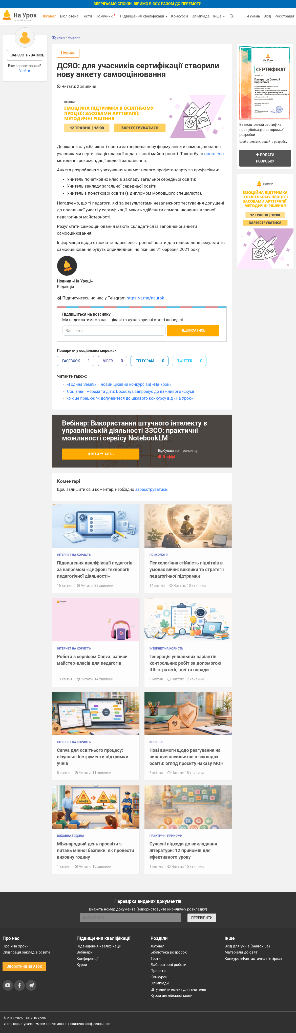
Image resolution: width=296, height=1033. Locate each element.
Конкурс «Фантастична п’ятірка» (253, 958)
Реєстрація (284, 16)
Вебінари (85, 952)
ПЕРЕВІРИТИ (202, 918)
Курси (82, 964)
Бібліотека (69, 16)
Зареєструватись (27, 55)
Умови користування (51, 1024)
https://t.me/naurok (145, 297)
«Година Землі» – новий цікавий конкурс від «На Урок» (119, 384)
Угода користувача (18, 1024)
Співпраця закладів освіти (26, 952)
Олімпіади (160, 983)
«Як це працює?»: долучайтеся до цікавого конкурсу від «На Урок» (130, 398)
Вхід (267, 16)
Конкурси (179, 16)
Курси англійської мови (172, 995)
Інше (219, 16)
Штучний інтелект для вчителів (178, 989)
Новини (68, 53)
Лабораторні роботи (168, 964)
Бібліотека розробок (169, 952)
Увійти (24, 71)
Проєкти (158, 970)
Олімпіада (200, 16)
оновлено (214, 153)
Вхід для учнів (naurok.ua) (247, 946)
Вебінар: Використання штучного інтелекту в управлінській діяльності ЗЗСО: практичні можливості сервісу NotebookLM (134, 430)
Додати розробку (265, 158)
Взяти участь (101, 454)
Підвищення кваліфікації (143, 16)
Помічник (106, 15)
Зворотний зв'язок (24, 966)
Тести (87, 16)
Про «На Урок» (15, 946)
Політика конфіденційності (90, 1024)
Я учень (253, 16)
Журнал (49, 16)
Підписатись (193, 330)
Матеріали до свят (241, 952)
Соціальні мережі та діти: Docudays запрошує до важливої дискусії (130, 391)
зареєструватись (151, 489)
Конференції (88, 958)
